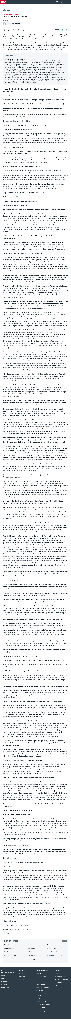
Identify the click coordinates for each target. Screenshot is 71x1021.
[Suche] (61, 2)
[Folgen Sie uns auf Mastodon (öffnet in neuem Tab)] (40, 1011)
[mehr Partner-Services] (35, 959)
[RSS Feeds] (44, 1011)
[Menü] (69, 2)
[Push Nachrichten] (65, 2)
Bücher (19, 6)
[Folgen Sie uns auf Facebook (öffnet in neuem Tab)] (26, 1011)
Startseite (3, 6)
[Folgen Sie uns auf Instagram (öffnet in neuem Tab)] (35, 1011)
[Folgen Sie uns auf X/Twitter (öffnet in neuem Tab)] (31, 1011)
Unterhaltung (11, 6)
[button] (9, 971)
